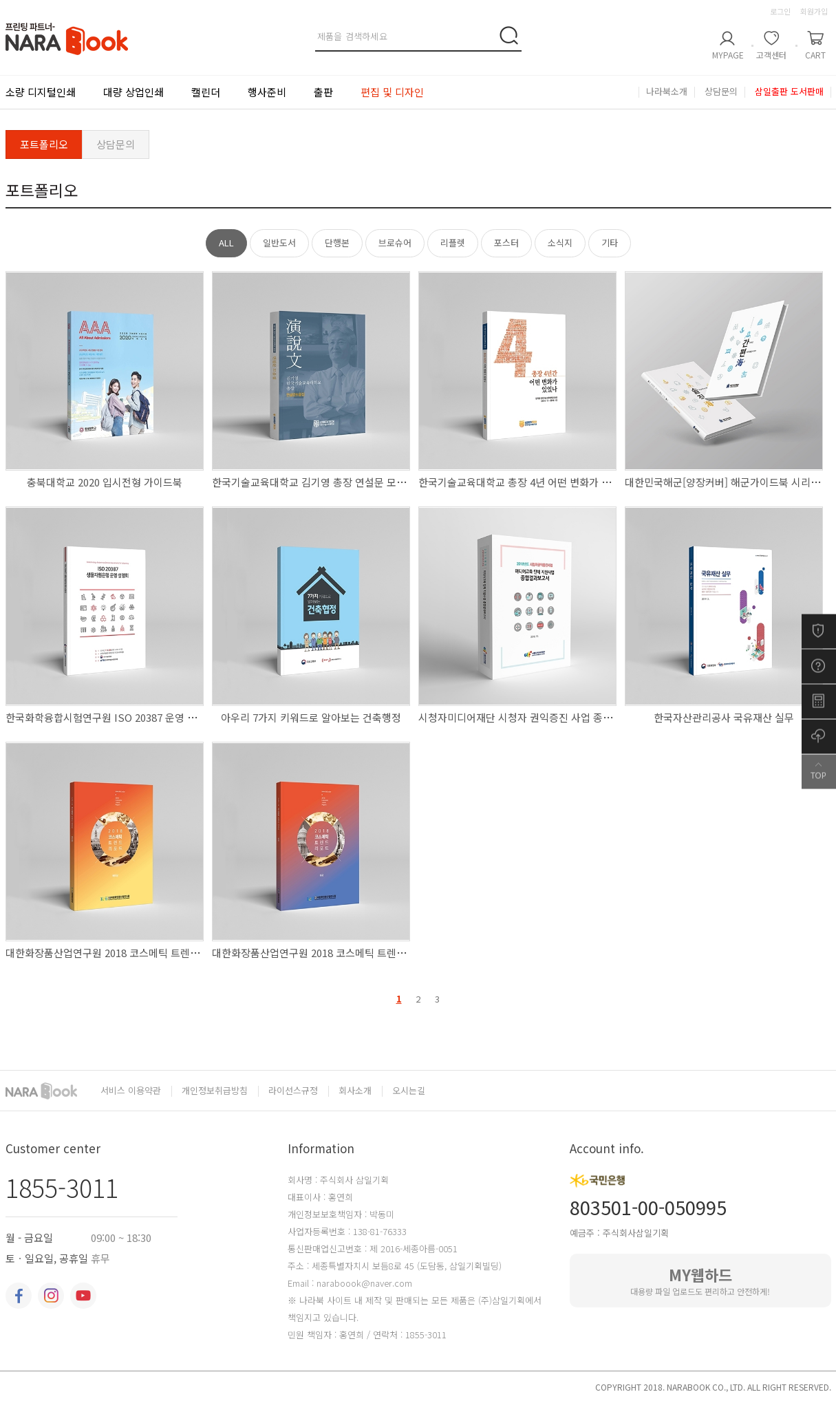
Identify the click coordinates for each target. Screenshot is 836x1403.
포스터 (506, 242)
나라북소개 (666, 92)
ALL (226, 242)
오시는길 (408, 1090)
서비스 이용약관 (130, 1091)
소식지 (560, 242)
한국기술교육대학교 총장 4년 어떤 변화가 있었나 (524, 482)
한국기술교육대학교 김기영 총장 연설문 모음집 (314, 482)
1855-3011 (62, 1187)
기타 (609, 242)
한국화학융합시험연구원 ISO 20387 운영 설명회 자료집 (127, 717)
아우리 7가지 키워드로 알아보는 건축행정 (311, 717)
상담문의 (721, 92)
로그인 (780, 11)
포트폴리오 (44, 144)
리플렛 (452, 242)
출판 (323, 92)
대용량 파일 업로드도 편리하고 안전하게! (700, 1280)
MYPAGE (727, 55)
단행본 (337, 242)
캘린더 (205, 92)
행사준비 (267, 92)
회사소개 (355, 1091)
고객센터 (771, 55)
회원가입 (814, 11)
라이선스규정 (293, 1091)
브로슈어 (394, 242)
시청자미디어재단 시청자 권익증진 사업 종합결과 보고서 (540, 717)
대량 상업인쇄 (133, 92)
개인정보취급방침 (215, 1091)
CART (815, 55)
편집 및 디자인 (392, 92)
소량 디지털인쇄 (41, 92)
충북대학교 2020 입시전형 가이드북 (104, 482)
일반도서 (279, 242)
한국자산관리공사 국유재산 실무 (724, 717)
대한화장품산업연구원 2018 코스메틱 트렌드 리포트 (118, 952)
